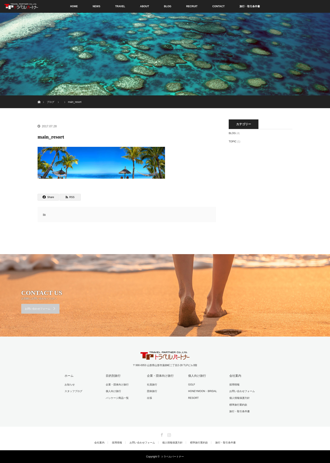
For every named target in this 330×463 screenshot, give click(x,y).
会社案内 (235, 375)
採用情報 (234, 384)
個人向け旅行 (113, 391)
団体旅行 (152, 391)
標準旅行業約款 (238, 404)
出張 (149, 397)
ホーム (69, 375)
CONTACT (218, 6)
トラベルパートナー (172, 456)
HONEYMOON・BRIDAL (202, 391)
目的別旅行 (113, 375)
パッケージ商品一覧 (117, 397)
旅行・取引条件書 (250, 6)
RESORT (193, 397)
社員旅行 (152, 384)
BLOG (167, 6)
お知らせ (70, 384)
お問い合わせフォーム (37, 308)
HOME (74, 6)
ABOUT (144, 6)
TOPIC (232, 141)
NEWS (96, 6)
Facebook (161, 434)
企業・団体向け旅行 (117, 384)
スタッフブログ (73, 391)
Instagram (168, 434)
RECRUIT (191, 6)
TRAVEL (120, 6)
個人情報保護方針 (239, 397)
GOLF (191, 384)
